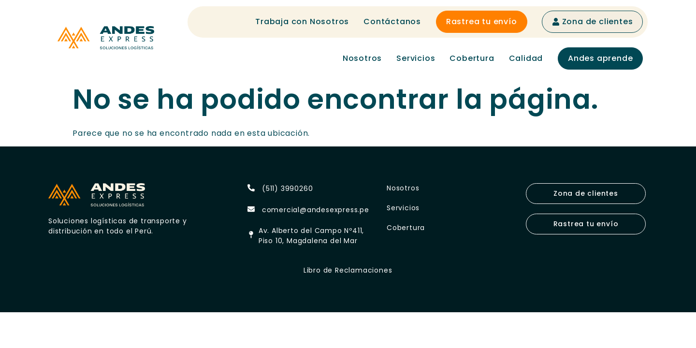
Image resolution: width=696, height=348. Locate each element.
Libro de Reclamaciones (348, 270)
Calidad (526, 58)
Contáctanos (392, 21)
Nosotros (362, 58)
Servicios (415, 58)
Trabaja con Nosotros (302, 21)
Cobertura (472, 58)
